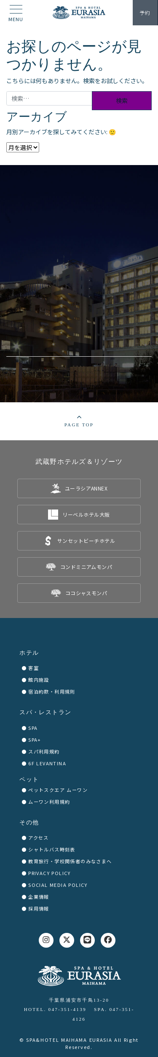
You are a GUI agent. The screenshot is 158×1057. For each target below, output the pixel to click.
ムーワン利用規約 (49, 801)
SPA (32, 727)
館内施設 (38, 679)
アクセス (38, 837)
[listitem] (79, 488)
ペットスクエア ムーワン (58, 789)
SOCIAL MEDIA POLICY (58, 884)
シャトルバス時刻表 (51, 849)
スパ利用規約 (43, 751)
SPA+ (34, 739)
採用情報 (38, 908)
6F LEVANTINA (47, 763)
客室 (33, 667)
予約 (144, 12)
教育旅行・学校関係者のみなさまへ (70, 861)
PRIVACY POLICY (49, 873)
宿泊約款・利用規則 (51, 691)
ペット (29, 779)
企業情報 (38, 896)
